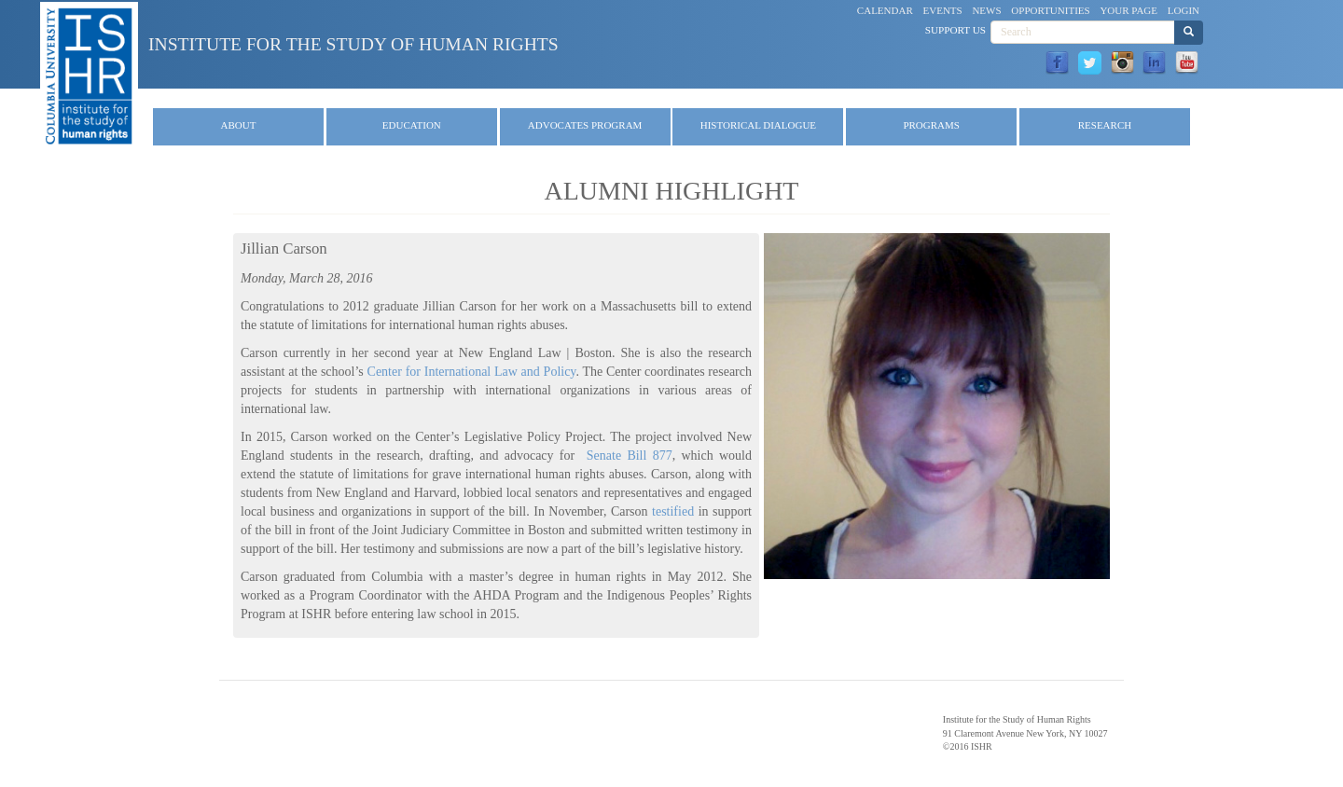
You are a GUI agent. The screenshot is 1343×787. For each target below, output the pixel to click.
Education (411, 125)
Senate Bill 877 (629, 456)
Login (1183, 10)
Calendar (885, 10)
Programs (931, 125)
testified (673, 511)
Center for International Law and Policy (471, 372)
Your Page (1128, 10)
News (986, 10)
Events (942, 10)
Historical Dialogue (758, 125)
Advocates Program (585, 125)
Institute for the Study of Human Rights (353, 44)
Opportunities (1050, 10)
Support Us (955, 29)
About (238, 125)
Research (1104, 125)
